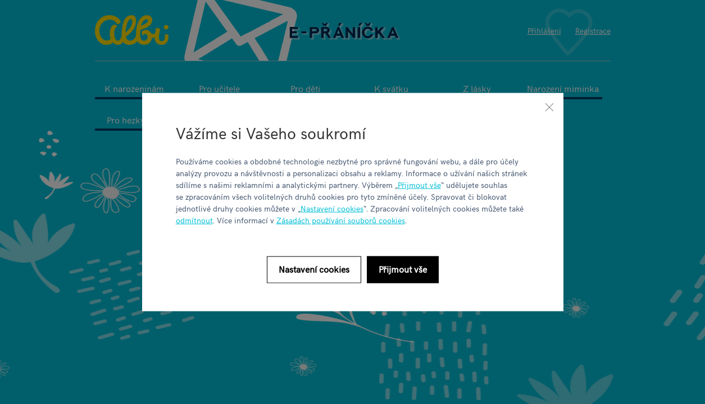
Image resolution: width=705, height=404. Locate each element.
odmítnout (194, 219)
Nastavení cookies (332, 208)
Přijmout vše (419, 184)
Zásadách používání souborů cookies (340, 219)
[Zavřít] (549, 107)
